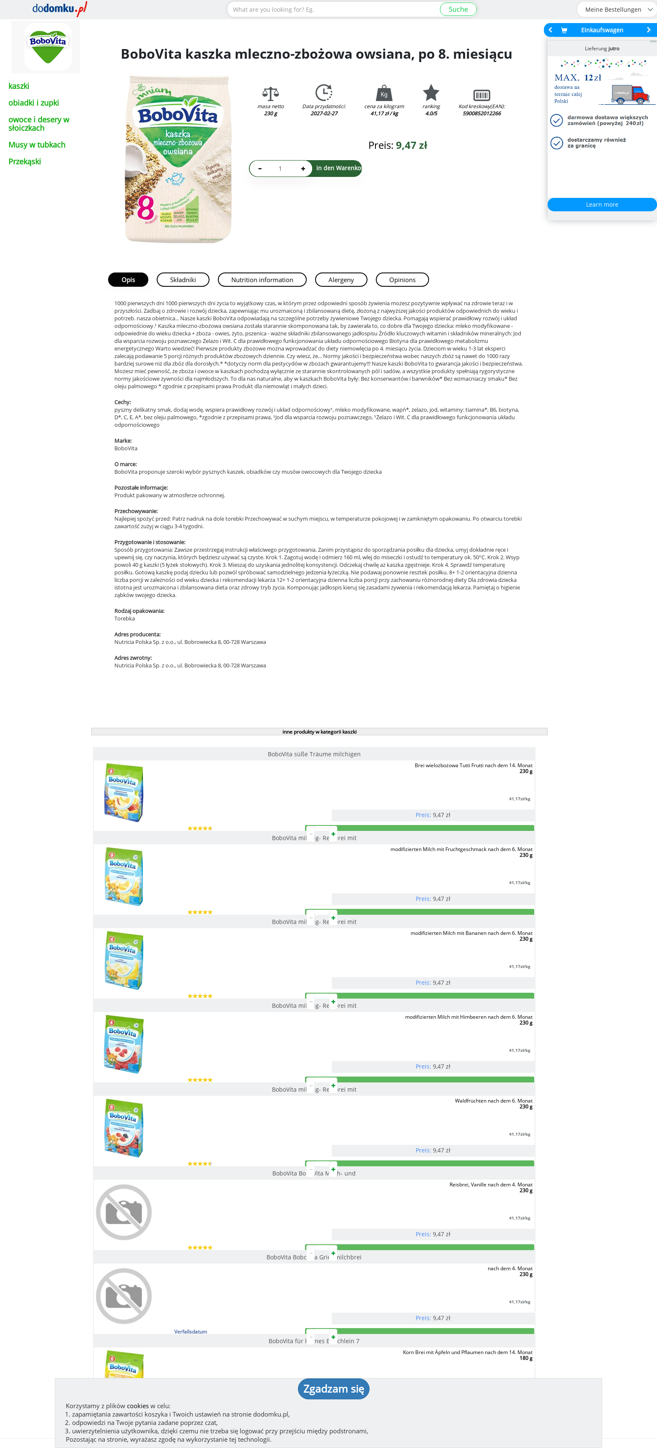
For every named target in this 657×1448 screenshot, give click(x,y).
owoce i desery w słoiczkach (38, 123)
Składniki (183, 279)
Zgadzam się (333, 1388)
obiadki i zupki (33, 103)
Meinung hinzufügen (88, 1252)
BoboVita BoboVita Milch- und (462, 871)
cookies (138, 1405)
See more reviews (92, 1264)
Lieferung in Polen (409, 1257)
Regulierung (356, 1314)
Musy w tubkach (36, 144)
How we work (358, 1300)
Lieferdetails (568, 1257)
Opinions (402, 279)
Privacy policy (358, 1327)
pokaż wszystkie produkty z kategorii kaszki (319, 1101)
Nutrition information (262, 279)
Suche (458, 9)
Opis (128, 279)
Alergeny (341, 279)
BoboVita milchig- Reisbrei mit (312, 754)
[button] (27, 1217)
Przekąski (24, 161)
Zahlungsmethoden (249, 1257)
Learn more (602, 204)
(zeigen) (216, 1336)
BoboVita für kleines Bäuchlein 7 (312, 989)
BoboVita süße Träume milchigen (162, 754)
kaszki (18, 86)
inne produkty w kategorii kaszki (319, 731)
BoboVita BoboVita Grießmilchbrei (162, 989)
